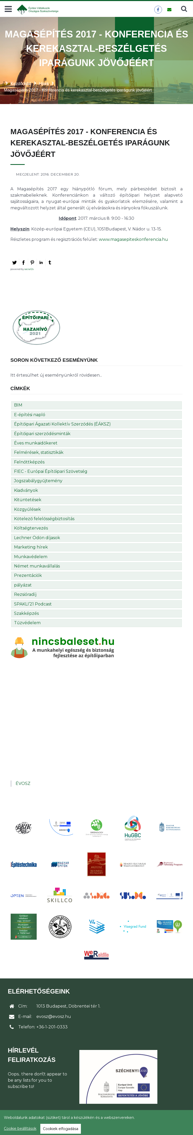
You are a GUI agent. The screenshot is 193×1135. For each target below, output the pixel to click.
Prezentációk (28, 575)
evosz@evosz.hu (53, 1016)
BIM (18, 405)
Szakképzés (26, 613)
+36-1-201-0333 (52, 1026)
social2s (29, 269)
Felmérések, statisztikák (38, 452)
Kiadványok (26, 490)
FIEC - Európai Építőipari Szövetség (50, 471)
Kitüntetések (27, 499)
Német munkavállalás (37, 566)
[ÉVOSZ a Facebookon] (158, 9)
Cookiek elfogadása (60, 1128)
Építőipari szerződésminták (42, 433)
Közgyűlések (27, 509)
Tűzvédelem (27, 622)
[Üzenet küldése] (169, 9)
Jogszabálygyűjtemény (38, 480)
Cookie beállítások (20, 1128)
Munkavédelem (30, 556)
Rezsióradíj (25, 594)
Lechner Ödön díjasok (37, 537)
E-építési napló (29, 414)
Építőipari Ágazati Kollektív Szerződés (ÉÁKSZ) (62, 424)
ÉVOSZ (23, 783)
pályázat (23, 585)
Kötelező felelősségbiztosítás (44, 518)
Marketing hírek (31, 547)
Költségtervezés (31, 528)
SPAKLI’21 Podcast (33, 604)
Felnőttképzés (29, 462)
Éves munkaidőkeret (35, 443)
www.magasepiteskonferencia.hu (133, 239)
